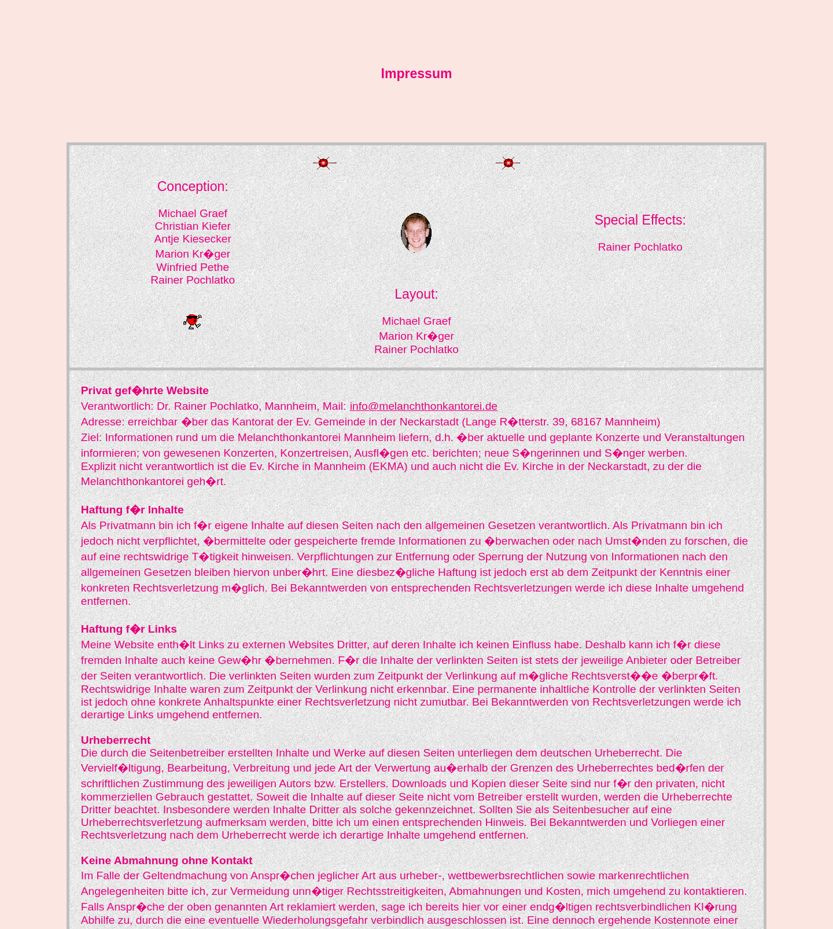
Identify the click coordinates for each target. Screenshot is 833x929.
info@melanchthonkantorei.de (423, 406)
